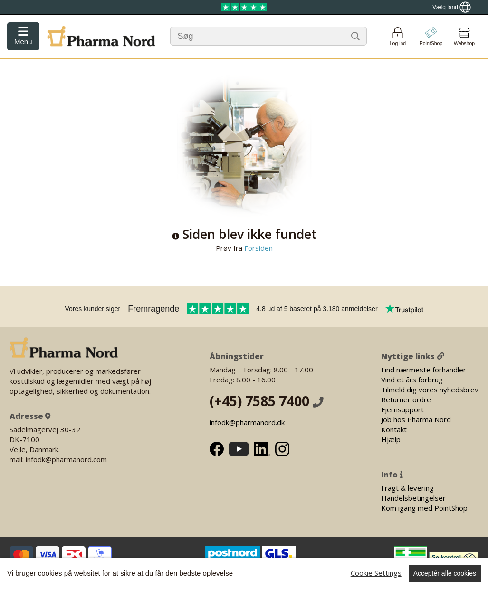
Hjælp (391, 439)
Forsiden (257, 248)
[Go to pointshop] (431, 36)
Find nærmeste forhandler (423, 369)
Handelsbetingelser (413, 498)
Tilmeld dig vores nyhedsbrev (429, 389)
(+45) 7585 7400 (267, 401)
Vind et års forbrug (412, 379)
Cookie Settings (376, 573)
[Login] (397, 36)
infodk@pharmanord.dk (247, 422)
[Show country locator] (452, 7)
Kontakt (394, 429)
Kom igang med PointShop (424, 508)
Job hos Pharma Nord (416, 419)
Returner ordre (406, 399)
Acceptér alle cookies (444, 573)
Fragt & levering (407, 488)
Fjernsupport (402, 409)
